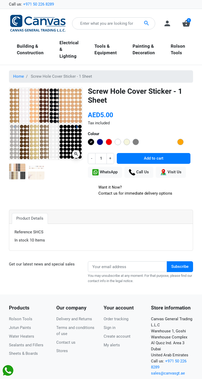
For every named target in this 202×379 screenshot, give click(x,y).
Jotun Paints (20, 327)
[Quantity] (101, 158)
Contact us (65, 342)
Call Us (139, 172)
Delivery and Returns (74, 319)
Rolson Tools (20, 319)
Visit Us (170, 172)
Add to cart (153, 158)
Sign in (109, 327)
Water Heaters (21, 336)
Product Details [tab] (29, 218)
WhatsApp (105, 172)
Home (18, 76)
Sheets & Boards (23, 353)
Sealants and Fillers (26, 345)
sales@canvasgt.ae (168, 373)
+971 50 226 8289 (38, 4)
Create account (117, 336)
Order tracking (116, 319)
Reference (23, 232)
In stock (21, 240)
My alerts (112, 345)
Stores (62, 350)
